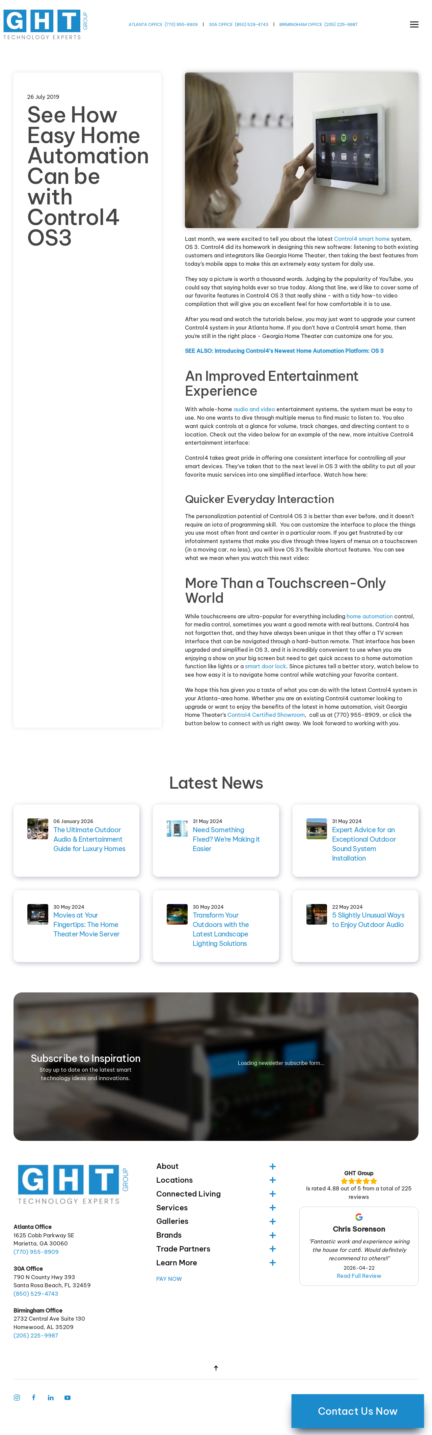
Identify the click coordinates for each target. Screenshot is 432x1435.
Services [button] (215, 1207)
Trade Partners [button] (215, 1249)
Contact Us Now (357, 1411)
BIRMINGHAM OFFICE (300, 24)
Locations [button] (215, 1180)
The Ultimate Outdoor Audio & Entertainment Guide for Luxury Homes (89, 839)
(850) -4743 (251, 24)
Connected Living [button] (215, 1194)
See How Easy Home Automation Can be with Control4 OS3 (88, 176)
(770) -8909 (181, 24)
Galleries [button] (215, 1221)
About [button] (215, 1166)
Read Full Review (358, 1275)
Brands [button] (215, 1235)
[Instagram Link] (17, 1397)
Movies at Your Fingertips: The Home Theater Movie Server (86, 924)
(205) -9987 (341, 24)
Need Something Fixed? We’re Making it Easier (226, 839)
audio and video (254, 409)
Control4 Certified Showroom (266, 714)
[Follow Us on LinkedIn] (50, 1397)
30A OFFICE (221, 24)
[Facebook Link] (33, 1397)
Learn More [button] (215, 1262)
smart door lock (265, 666)
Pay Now (169, 1278)
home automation (370, 616)
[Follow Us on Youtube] (67, 1397)
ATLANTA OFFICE (145, 24)
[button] (414, 24)
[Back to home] (46, 24)
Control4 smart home (362, 238)
